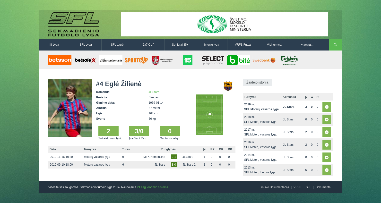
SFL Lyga (86, 44)
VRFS (297, 187)
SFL (308, 187)
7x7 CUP (149, 44)
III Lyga (54, 44)
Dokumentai (323, 187)
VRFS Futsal (243, 44)
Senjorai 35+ (180, 44)
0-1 (174, 157)
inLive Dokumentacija (275, 187)
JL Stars (154, 92)
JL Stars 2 (189, 164)
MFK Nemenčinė (154, 157)
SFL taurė (117, 44)
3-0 (174, 164)
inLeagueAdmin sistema (152, 187)
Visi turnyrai (274, 44)
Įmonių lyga (211, 44)
